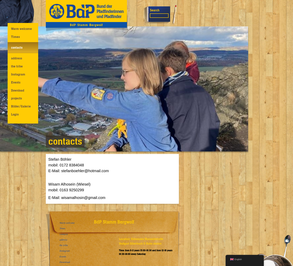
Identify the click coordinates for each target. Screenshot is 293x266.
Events (15, 82)
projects (16, 98)
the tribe (17, 66)
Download (17, 90)
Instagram (18, 74)
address (16, 58)
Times (15, 37)
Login (15, 114)
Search (154, 10)
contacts (17, 47)
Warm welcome (21, 29)
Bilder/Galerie (21, 106)
